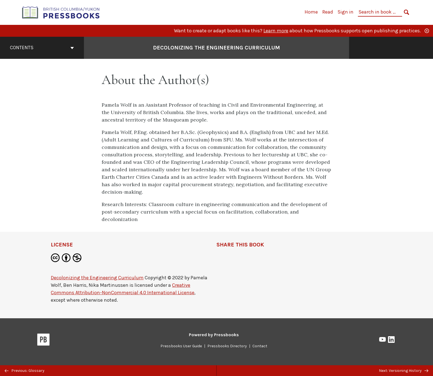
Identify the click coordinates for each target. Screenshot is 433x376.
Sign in (345, 12)
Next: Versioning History (403, 370)
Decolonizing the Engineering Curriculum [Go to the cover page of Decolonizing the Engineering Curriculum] (216, 47)
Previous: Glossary (24, 370)
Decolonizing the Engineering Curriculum (97, 278)
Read (327, 12)
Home (311, 12)
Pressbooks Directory (227, 346)
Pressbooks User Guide (181, 346)
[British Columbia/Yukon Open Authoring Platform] (61, 12)
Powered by (214, 334)
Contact (259, 346)
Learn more (275, 31)
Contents (42, 47)
